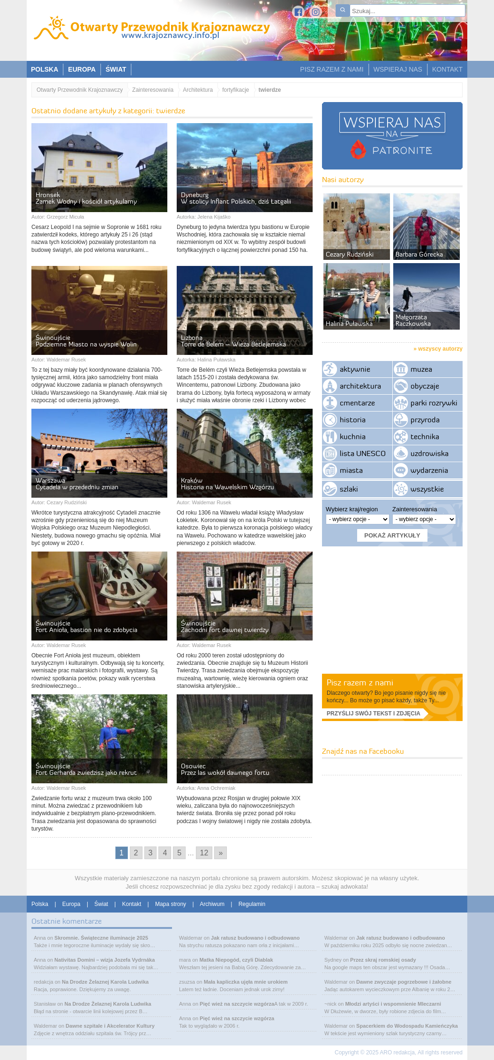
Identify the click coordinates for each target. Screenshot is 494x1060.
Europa (71, 904)
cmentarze (357, 402)
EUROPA (82, 69)
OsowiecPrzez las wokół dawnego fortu (225, 769)
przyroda (425, 419)
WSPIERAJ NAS (398, 69)
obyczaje (425, 385)
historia (353, 419)
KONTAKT (447, 69)
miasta (351, 470)
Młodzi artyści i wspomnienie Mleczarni (393, 1004)
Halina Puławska (216, 359)
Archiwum (212, 904)
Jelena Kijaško (214, 217)
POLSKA (44, 69)
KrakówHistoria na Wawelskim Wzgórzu (227, 483)
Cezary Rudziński (66, 502)
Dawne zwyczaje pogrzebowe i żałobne (403, 982)
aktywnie (355, 369)
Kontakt (132, 904)
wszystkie (427, 488)
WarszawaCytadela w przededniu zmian (77, 483)
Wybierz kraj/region (352, 509)
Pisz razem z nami (360, 682)
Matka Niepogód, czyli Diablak (236, 960)
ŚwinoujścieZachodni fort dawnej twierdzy (225, 626)
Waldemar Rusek (66, 359)
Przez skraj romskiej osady (383, 960)
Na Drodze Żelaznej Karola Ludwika (105, 982)
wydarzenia (429, 470)
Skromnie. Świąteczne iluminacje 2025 (101, 938)
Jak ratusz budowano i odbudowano (255, 938)
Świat (101, 904)
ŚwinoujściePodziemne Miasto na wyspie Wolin (86, 340)
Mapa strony (170, 904)
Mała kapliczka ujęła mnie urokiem (246, 982)
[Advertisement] (392, 609)
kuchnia (353, 436)
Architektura (198, 90)
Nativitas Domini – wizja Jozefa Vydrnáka (104, 960)
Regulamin (252, 904)
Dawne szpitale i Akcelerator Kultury (110, 1026)
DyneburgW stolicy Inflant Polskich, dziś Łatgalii (236, 198)
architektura (360, 385)
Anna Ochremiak (216, 788)
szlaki (349, 488)
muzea (421, 369)
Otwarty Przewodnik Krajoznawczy (80, 90)
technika (425, 436)
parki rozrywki (434, 402)
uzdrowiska (430, 453)
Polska (39, 904)
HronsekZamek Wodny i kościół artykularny (86, 198)
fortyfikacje (235, 90)
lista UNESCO (363, 453)
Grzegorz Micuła (65, 217)
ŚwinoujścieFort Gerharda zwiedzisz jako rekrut (86, 769)
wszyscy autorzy (440, 349)
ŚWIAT (115, 69)
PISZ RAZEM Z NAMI (331, 69)
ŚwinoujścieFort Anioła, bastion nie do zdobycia (86, 626)
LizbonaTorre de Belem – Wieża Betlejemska (233, 340)
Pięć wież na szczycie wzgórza (237, 1004)
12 (204, 853)
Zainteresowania (152, 90)
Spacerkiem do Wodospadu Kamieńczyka (407, 1026)
